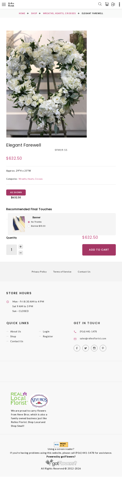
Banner (36, 217)
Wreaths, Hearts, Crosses (59, 13)
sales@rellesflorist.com (98, 338)
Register (53, 337)
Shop (34, 13)
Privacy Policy (39, 272)
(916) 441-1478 (94, 331)
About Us (20, 332)
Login (51, 332)
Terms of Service (62, 272)
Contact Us (84, 272)
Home (22, 13)
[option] (46, 84)
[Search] (100, 4)
